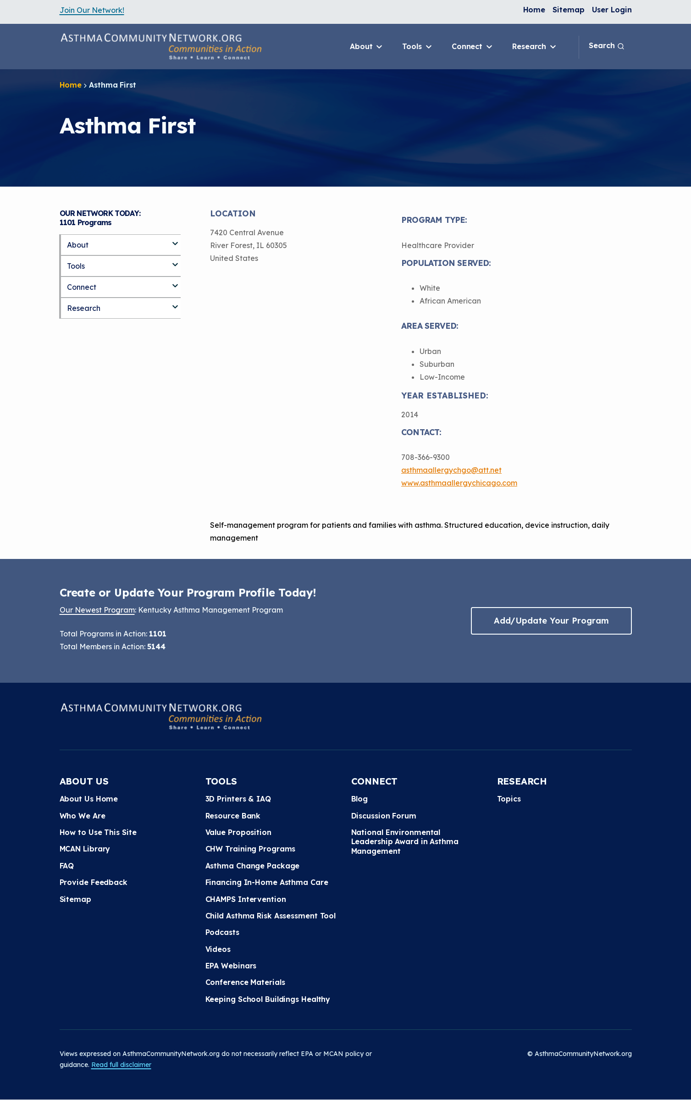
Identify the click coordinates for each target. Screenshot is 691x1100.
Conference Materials (245, 982)
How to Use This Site (98, 832)
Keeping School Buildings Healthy (268, 999)
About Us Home (89, 798)
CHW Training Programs (250, 848)
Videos (218, 949)
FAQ (67, 865)
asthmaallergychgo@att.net (451, 470)
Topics (509, 798)
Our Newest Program (97, 609)
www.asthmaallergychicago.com (459, 482)
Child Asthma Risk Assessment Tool (270, 915)
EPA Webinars (231, 965)
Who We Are (82, 815)
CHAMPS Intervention (245, 899)
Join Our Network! (92, 10)
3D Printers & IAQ (238, 798)
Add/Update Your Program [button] (551, 620)
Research (535, 47)
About (367, 47)
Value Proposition (238, 832)
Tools (417, 47)
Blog (359, 798)
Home (534, 9)
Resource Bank (233, 815)
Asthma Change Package (252, 865)
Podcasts (222, 932)
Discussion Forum (383, 815)
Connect (473, 47)
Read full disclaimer (121, 1065)
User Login (612, 9)
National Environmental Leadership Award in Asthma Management (405, 842)
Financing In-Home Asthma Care (266, 882)
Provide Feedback (93, 882)
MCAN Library (85, 848)
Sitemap (568, 9)
